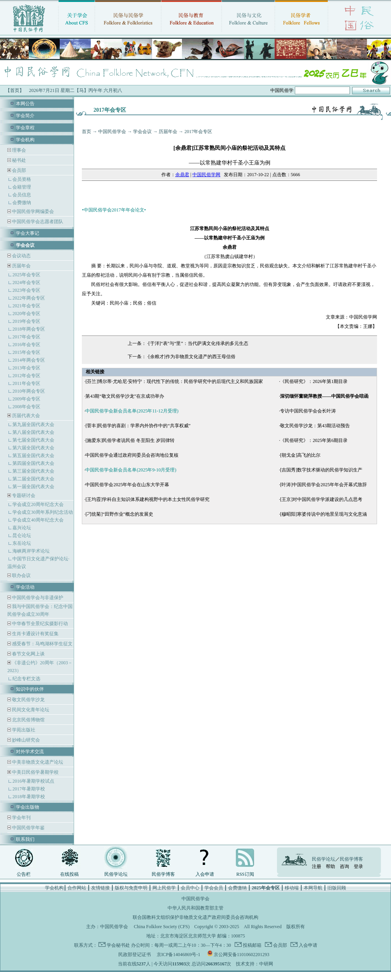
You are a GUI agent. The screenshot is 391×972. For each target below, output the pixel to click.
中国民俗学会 (112, 131)
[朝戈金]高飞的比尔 (300, 455)
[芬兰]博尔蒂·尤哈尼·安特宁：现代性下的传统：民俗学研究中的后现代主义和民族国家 (174, 381)
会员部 (19, 170)
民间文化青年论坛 (30, 709)
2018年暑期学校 (28, 796)
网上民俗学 (164, 888)
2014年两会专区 (28, 360)
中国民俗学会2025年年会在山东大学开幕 (127, 484)
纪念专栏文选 (26, 678)
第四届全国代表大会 (33, 463)
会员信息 (21, 195)
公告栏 (24, 874)
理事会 (18, 150)
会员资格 (21, 179)
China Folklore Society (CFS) (162, 926)
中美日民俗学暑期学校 (35, 772)
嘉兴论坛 (21, 527)
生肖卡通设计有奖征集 (35, 633)
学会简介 (25, 115)
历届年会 (21, 266)
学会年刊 (21, 817)
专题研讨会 (23, 495)
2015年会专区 (26, 352)
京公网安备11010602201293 (242, 954)
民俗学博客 (163, 874)
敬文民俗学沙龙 (28, 699)
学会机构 (25, 139)
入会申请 (205, 874)
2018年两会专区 (28, 329)
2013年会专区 (26, 368)
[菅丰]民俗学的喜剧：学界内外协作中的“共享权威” (137, 425)
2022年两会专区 (28, 298)
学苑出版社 (23, 730)
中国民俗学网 (206, 174)
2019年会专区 (26, 321)
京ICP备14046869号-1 (179, 954)
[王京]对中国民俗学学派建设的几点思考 (321, 499)
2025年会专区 (26, 274)
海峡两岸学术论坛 (31, 551)
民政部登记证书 (134, 954)
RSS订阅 (245, 874)
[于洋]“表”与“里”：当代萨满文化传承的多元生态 (198, 343)
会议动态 (21, 255)
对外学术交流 (30, 751)
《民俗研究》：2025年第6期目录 (314, 440)
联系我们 (25, 839)
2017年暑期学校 (28, 789)
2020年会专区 (26, 313)
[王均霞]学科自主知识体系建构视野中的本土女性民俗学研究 (147, 499)
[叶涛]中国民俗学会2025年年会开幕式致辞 (323, 484)
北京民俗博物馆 (28, 720)
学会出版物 (27, 807)
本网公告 (25, 103)
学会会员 (213, 888)
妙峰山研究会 (25, 740)
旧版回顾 (336, 888)
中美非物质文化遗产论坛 (37, 762)
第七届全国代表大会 (33, 440)
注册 (316, 866)
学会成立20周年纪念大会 (38, 504)
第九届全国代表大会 (33, 424)
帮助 (330, 866)
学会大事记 (27, 233)
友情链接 (100, 888)
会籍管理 (21, 187)
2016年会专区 (26, 344)
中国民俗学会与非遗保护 (37, 597)
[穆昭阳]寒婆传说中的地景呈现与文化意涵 (323, 514)
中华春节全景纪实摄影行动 (39, 623)
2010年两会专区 (28, 391)
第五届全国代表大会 (33, 455)
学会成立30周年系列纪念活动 (42, 512)
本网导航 (313, 888)
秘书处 (18, 160)
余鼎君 (182, 174)
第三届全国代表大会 (33, 471)
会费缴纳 (21, 202)
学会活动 (25, 587)
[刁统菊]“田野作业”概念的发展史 (119, 514)
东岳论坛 (21, 543)
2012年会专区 (26, 375)
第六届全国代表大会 (33, 447)
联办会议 (21, 575)
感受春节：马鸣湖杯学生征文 (42, 643)
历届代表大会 (26, 415)
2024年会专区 (26, 282)
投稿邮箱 (251, 945)
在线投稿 (69, 874)
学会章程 (25, 127)
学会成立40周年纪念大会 (38, 520)
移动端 (292, 888)
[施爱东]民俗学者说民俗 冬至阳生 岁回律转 (130, 440)
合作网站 (76, 888)
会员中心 (190, 888)
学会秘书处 (118, 945)
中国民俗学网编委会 (32, 211)
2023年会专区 (26, 290)
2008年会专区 (26, 406)
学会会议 (142, 131)
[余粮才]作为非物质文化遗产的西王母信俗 (192, 356)
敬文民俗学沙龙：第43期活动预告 (315, 425)
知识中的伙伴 (30, 689)
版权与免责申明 (131, 888)
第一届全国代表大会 (33, 486)
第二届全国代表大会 (33, 479)
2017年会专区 (26, 337)
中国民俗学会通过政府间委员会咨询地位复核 (131, 455)
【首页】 (14, 90)
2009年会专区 (26, 399)
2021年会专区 (26, 305)
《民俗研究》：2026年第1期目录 (314, 381)
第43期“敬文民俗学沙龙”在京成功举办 (124, 396)
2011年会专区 (26, 383)
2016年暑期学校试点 (33, 781)
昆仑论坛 (21, 535)
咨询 (344, 866)
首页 (86, 131)
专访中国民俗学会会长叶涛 (308, 411)
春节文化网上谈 (28, 654)
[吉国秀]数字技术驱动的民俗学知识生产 (321, 470)
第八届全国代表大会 (33, 432)
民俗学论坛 (116, 874)
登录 (358, 866)
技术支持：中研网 (254, 964)
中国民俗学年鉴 (28, 827)
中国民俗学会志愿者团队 (37, 221)
